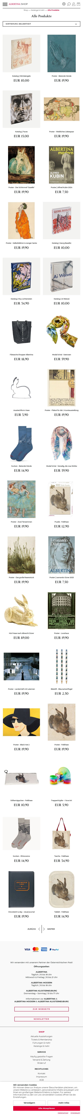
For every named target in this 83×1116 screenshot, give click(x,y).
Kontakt (41, 1073)
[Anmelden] (73, 4)
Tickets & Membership (41, 1039)
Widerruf (41, 1063)
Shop (41, 1032)
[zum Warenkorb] (78, 4)
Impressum (41, 1077)
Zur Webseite (41, 1009)
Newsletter (41, 1019)
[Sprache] (64, 4)
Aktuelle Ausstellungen (41, 1036)
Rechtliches (41, 1069)
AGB (41, 1080)
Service (41, 1052)
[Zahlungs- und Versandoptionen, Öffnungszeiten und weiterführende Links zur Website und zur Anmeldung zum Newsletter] (41, 984)
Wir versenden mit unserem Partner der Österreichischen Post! (41, 962)
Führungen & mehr (41, 1043)
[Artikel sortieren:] (41, 24)
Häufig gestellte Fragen (41, 1056)
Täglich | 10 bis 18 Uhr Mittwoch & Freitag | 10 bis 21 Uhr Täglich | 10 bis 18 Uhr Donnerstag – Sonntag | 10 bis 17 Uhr (41, 980)
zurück (34, 929)
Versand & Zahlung (41, 1060)
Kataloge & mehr (42, 1046)
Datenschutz (63, 1113)
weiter (49, 929)
